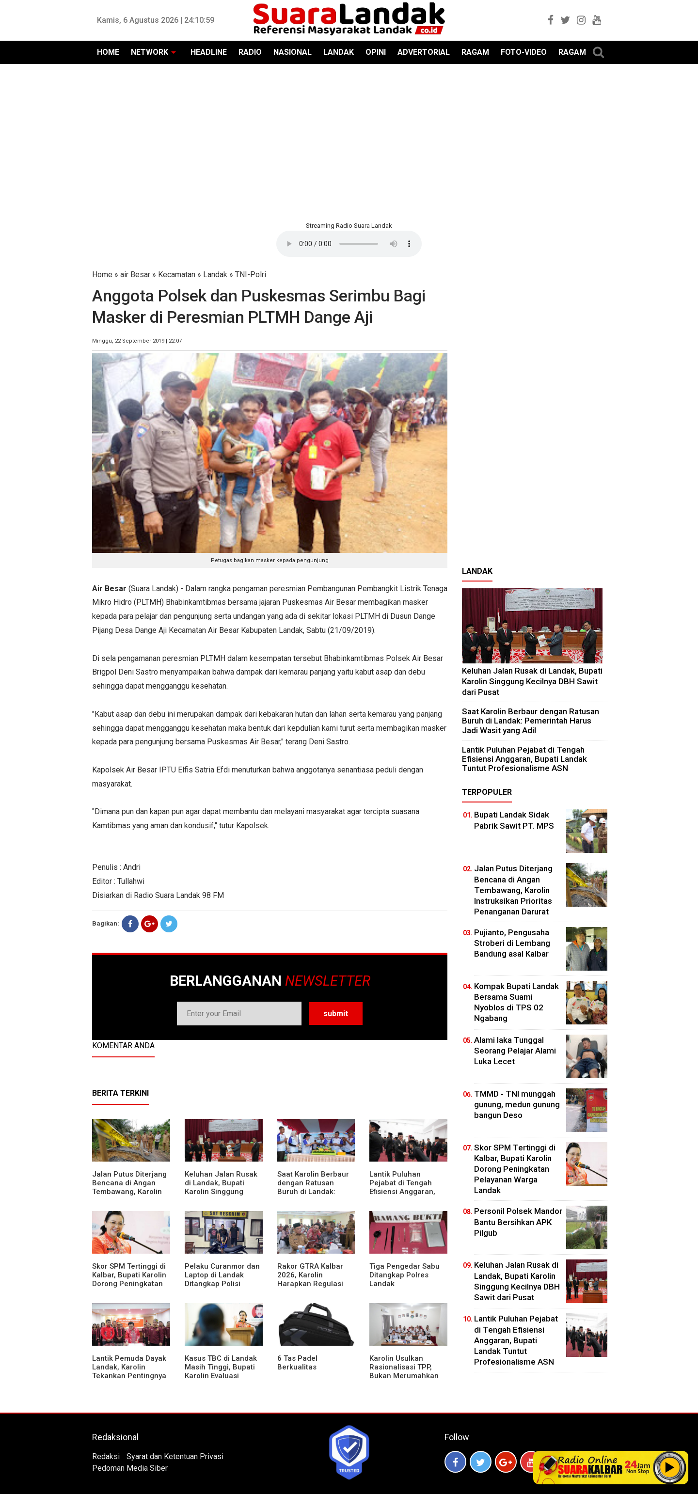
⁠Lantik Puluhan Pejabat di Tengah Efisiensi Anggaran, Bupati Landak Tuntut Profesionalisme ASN (406, 1191)
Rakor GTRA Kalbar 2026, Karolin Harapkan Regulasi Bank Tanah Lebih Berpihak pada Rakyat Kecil (315, 1288)
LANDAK (338, 52)
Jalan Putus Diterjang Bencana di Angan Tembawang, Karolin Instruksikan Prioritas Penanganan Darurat (129, 1191)
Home (102, 274)
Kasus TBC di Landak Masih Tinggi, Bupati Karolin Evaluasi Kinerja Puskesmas (221, 1371)
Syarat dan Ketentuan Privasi (175, 1456)
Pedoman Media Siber (130, 1468)
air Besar (135, 274)
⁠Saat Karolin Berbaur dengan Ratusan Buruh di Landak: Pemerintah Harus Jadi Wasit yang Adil (313, 1191)
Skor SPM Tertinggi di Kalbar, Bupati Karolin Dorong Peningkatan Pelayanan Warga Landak (129, 1283)
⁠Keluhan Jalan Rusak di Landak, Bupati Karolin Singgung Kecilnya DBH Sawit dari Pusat (221, 1191)
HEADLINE (208, 52)
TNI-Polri (250, 274)
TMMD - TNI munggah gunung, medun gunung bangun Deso (517, 1104)
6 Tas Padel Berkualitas (297, 1362)
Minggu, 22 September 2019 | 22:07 (137, 341)
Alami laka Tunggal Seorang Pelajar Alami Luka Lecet (515, 1050)
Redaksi (106, 1456)
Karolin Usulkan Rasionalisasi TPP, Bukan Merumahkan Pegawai (404, 1371)
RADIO (250, 52)
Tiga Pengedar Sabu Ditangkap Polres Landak (404, 1275)
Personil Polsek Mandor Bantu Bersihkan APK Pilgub (518, 1221)
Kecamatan (176, 274)
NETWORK (149, 52)
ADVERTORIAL (423, 52)
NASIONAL (292, 52)
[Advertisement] (349, 141)
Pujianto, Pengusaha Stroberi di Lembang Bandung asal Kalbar (512, 943)
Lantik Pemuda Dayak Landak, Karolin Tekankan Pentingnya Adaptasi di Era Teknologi (129, 1376)
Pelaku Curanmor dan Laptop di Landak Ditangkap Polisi (222, 1275)
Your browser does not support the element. (349, 244)
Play (670, 1467)
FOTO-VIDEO (524, 52)
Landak (215, 274)
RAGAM (475, 52)
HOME (108, 52)
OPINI (375, 52)
